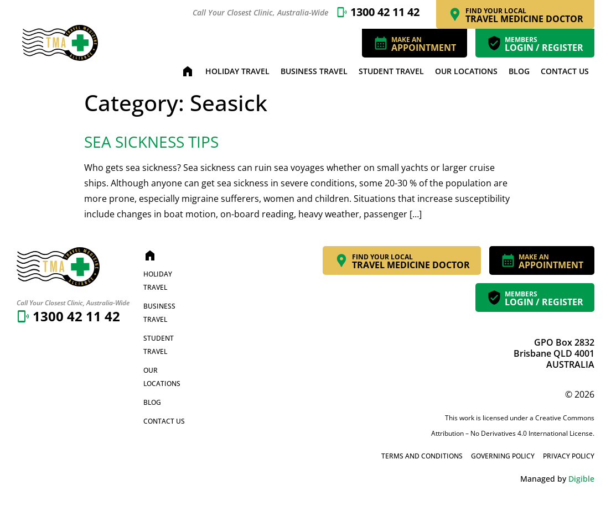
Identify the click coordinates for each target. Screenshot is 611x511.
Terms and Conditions (422, 456)
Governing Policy (503, 456)
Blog (519, 71)
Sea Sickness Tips (151, 141)
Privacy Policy (568, 456)
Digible (581, 478)
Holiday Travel (237, 71)
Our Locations (466, 71)
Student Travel (391, 71)
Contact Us (565, 71)
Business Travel (314, 71)
